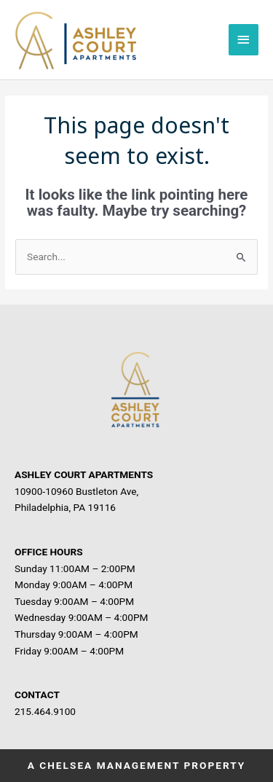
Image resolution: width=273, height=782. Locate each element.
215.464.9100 (45, 711)
